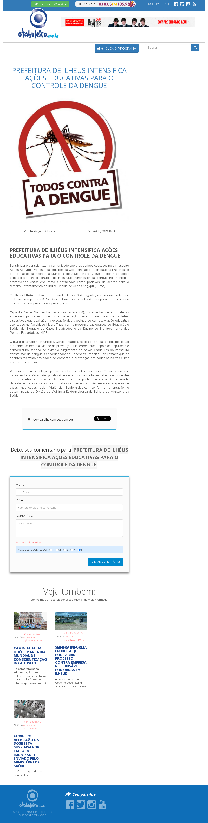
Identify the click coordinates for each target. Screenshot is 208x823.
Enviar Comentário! (105, 561)
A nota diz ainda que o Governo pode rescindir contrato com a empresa (70, 683)
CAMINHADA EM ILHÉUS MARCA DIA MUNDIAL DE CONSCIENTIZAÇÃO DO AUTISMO (30, 655)
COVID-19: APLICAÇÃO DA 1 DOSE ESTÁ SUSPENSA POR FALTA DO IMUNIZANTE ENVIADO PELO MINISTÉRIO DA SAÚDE (28, 750)
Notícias (18, 637)
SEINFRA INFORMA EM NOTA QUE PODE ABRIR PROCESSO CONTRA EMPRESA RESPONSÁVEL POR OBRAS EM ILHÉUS (71, 660)
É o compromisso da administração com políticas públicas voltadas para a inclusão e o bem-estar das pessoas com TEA (30, 676)
